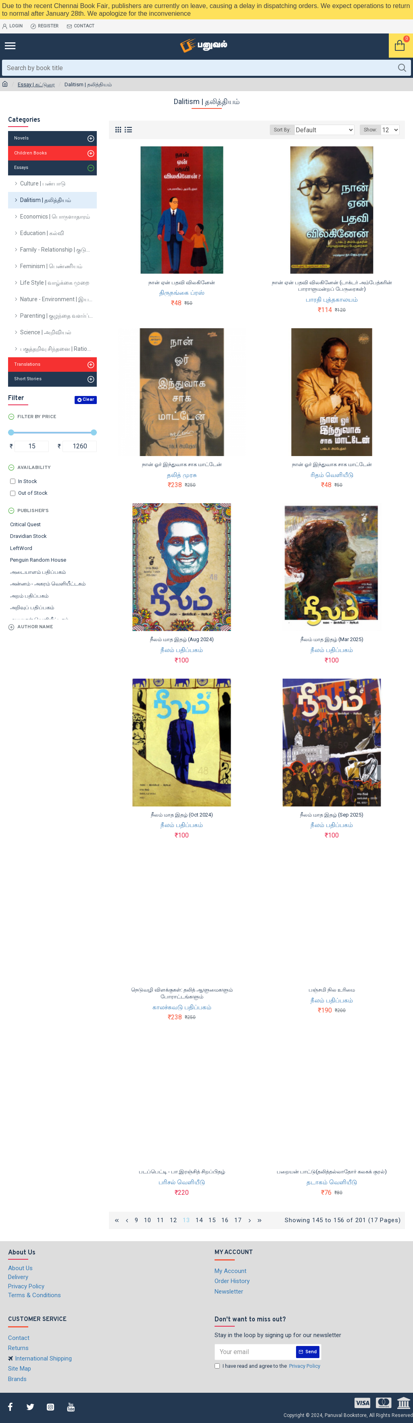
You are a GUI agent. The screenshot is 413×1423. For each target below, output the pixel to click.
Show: (370, 130)
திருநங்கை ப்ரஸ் (181, 292)
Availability (34, 468)
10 (147, 1220)
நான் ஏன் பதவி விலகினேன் (181, 282)
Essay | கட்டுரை (36, 84)
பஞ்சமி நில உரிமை (332, 990)
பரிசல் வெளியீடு (182, 1182)
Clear (88, 399)
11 (160, 1220)
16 (225, 1220)
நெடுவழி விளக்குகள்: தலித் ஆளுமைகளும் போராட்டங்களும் (182, 993)
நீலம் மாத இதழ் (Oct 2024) (182, 815)
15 (212, 1220)
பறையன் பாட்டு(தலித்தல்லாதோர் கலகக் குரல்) (332, 1172)
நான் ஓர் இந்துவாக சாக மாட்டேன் (182, 464)
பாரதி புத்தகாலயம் (332, 299)
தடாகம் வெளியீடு (332, 1182)
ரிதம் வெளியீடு (332, 475)
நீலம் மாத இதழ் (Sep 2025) (331, 815)
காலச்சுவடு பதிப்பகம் (181, 1007)
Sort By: (282, 130)
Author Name (35, 627)
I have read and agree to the (268, 1366)
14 (199, 1220)
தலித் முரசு (182, 475)
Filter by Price (36, 417)
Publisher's (33, 511)
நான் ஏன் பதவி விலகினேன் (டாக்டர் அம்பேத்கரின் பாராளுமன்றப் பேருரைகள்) (332, 285)
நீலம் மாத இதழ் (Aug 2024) (182, 639)
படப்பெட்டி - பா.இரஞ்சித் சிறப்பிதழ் (182, 1172)
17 (238, 1220)
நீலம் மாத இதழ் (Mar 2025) (331, 639)
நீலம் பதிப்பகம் (182, 650)
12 (173, 1220)
